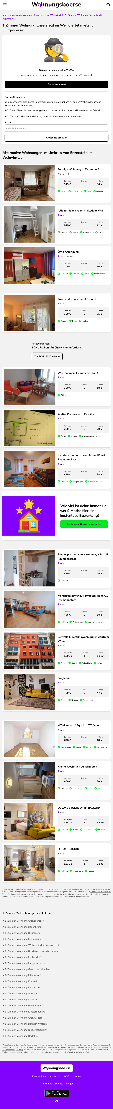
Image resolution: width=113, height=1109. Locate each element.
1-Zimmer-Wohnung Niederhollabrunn (26, 1030)
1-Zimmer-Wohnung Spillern (21, 999)
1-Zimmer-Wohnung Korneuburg (23, 939)
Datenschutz (39, 1076)
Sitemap (47, 1083)
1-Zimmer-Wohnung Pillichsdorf (22, 975)
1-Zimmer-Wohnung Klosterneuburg (25, 1011)
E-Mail (8, 122)
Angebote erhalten (56, 137)
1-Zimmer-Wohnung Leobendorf (23, 957)
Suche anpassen (56, 84)
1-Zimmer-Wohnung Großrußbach (24, 1017)
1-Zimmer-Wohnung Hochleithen (23, 1005)
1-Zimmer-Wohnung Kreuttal (21, 981)
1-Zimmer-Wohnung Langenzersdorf (25, 963)
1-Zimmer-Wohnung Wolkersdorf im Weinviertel (32, 945)
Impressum (55, 1076)
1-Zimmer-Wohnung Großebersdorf (24, 921)
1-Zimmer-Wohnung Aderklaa (21, 993)
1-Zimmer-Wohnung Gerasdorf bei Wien (27, 969)
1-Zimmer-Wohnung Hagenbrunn (23, 927)
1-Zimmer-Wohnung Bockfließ (21, 1036)
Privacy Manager (64, 1083)
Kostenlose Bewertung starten (84, 524)
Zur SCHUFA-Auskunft (47, 356)
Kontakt (76, 1076)
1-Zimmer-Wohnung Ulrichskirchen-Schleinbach (31, 951)
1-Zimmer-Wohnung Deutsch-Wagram (26, 1024)
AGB (66, 1076)
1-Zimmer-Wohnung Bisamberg (22, 933)
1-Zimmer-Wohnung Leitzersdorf (23, 987)
